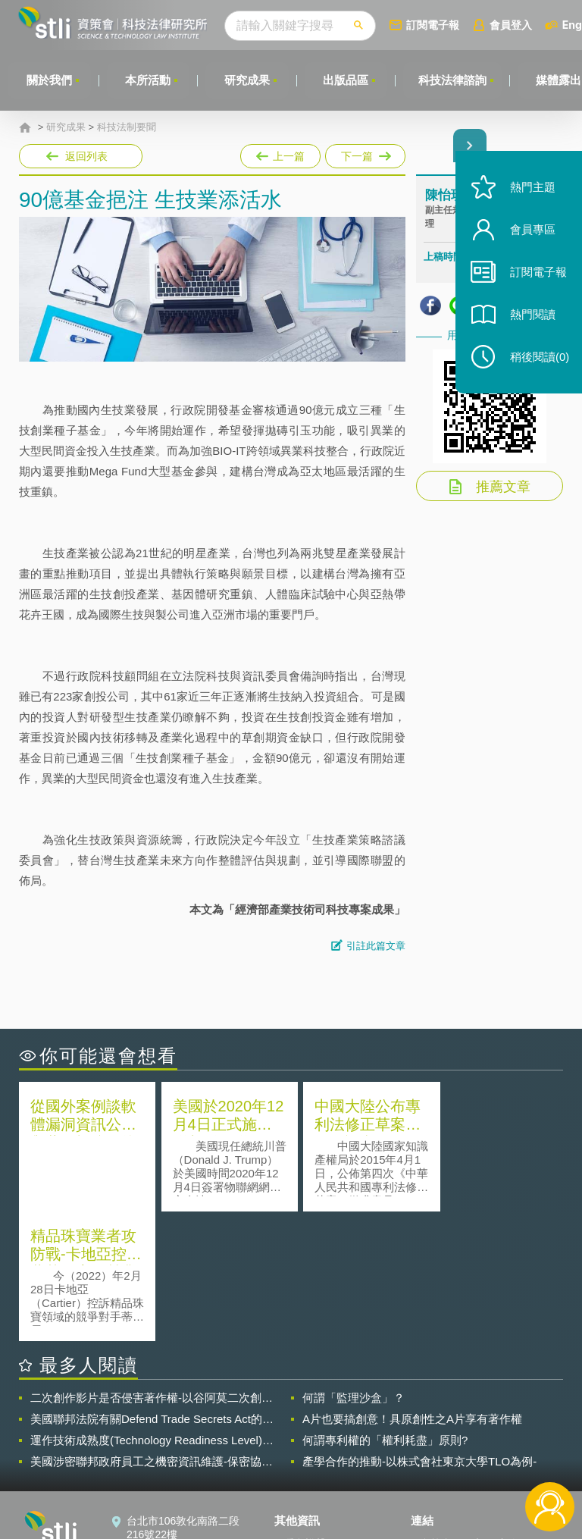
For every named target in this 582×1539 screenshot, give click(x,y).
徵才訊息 (304, 1434)
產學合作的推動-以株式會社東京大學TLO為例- (419, 1330)
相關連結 (495, 1413)
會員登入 (513, 24)
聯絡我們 (304, 1456)
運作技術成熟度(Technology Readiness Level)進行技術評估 (152, 1310)
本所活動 (148, 80)
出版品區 (347, 80)
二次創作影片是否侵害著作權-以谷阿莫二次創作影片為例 (151, 1267)
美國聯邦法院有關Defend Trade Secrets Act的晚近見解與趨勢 (152, 1289)
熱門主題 (530, 191)
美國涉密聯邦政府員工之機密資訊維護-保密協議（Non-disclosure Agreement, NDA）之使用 (151, 1331)
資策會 (436, 1413)
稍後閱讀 (537, 361)
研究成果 (248, 80)
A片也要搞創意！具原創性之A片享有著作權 (412, 1288)
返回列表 (86, 156)
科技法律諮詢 (454, 80)
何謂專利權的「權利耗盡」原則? (385, 1309)
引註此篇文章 (375, 945)
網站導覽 (304, 1477)
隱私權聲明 (309, 1413)
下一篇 (364, 153)
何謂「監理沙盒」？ (353, 1267)
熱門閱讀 (530, 318)
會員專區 (530, 233)
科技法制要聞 (126, 127)
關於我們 (49, 80)
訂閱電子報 (435, 24)
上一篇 (280, 153)
